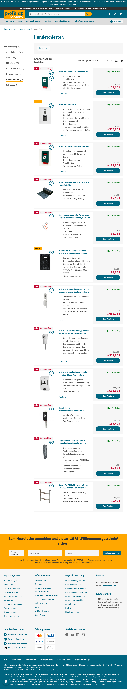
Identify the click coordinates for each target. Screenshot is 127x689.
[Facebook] (66, 635)
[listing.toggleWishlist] (51, 72)
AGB (5, 660)
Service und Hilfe (42, 580)
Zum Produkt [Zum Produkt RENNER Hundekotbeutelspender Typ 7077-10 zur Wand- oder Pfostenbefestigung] (108, 396)
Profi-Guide (70, 608)
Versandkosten (43, 665)
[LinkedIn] (77, 635)
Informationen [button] (42, 575)
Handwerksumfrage (73, 612)
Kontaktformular (109, 585)
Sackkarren (8, 600)
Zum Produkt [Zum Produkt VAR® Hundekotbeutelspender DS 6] (108, 170)
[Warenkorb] (120, 14)
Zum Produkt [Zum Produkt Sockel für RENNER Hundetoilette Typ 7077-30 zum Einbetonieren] (108, 506)
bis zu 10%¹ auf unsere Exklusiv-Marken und (52, 8)
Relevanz (94, 60)
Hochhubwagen (10, 580)
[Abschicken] (112, 553)
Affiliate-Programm (43, 611)
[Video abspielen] (51, 78)
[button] (79, 576)
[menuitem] (109, 14)
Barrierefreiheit (46, 660)
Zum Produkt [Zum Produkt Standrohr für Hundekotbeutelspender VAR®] (108, 429)
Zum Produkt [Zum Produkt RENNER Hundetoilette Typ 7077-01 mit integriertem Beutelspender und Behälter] (108, 360)
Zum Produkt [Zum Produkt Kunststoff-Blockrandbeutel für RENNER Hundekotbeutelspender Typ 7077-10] (108, 277)
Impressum (16, 660)
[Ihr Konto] (109, 14)
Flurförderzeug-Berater (75, 580)
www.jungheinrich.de (54, 670)
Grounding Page (64, 660)
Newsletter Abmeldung (75, 600)
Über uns (38, 584)
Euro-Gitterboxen (11, 592)
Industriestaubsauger (13, 596)
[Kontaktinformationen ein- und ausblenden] (6, 683)
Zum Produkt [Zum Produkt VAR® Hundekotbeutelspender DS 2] (108, 93)
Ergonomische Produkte (75, 588)
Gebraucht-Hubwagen (13, 604)
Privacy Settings (82, 660)
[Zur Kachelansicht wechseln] (121, 60)
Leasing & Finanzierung (44, 599)
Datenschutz (30, 660)
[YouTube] (72, 635)
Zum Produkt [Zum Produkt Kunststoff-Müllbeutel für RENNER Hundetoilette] (108, 203)
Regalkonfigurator (73, 584)
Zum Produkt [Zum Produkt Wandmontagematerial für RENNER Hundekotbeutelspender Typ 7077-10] (108, 239)
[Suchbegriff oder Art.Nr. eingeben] (57, 14)
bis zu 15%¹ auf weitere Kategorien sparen (89, 8)
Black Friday (40, 615)
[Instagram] (83, 635)
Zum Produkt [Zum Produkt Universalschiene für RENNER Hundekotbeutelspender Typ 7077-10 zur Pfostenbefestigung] (108, 473)
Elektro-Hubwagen (12, 588)
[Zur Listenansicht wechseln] (116, 60)
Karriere (38, 607)
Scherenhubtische (11, 616)
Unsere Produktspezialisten (46, 595)
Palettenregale (10, 608)
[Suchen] (88, 14)
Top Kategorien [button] (12, 575)
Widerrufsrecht (41, 603)
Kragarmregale (10, 612)
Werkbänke (8, 584)
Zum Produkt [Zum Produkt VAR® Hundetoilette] (108, 134)
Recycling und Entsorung (76, 592)
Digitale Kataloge (72, 604)
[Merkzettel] (115, 14)
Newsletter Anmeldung (75, 596)
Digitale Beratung (75, 575)
